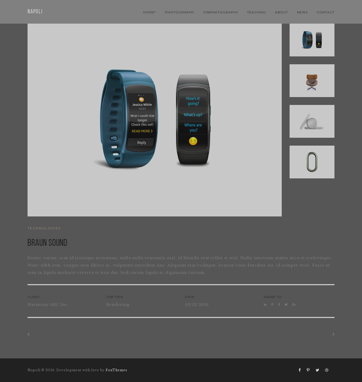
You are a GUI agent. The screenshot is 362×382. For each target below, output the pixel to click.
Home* (149, 12)
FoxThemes (116, 370)
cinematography (220, 12)
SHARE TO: (273, 297)
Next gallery (319, 334)
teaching (256, 12)
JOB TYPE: (115, 297)
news (302, 12)
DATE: (190, 297)
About (281, 12)
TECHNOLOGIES (44, 228)
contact (325, 12)
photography (179, 12)
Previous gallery (46, 334)
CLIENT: (34, 297)
